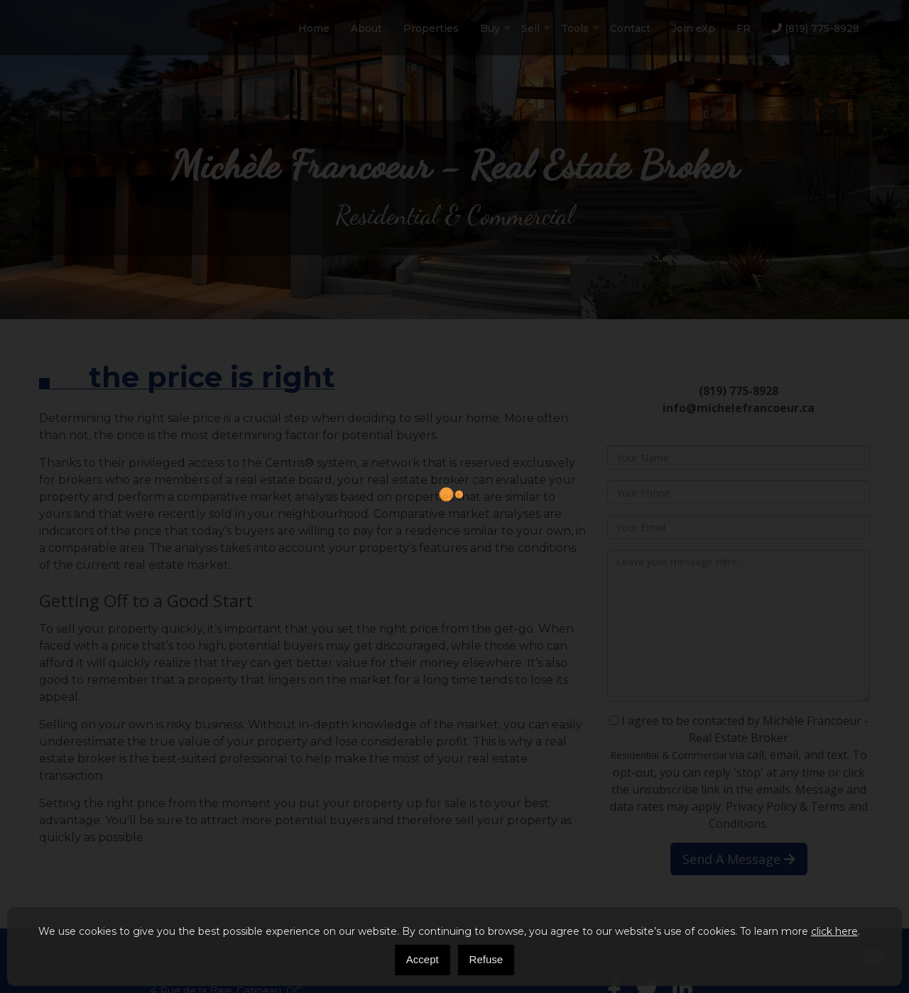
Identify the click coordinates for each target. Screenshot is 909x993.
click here (834, 931)
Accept (422, 959)
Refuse (486, 959)
